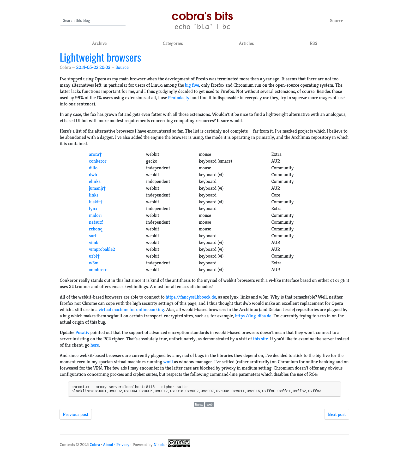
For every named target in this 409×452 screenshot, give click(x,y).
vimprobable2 (102, 249)
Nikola (159, 446)
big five (192, 85)
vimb (93, 242)
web (210, 406)
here (95, 345)
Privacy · (124, 446)
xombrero (98, 269)
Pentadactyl (179, 97)
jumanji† (97, 188)
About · (109, 446)
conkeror (97, 161)
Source (336, 20)
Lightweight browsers (100, 57)
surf (93, 236)
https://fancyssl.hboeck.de (191, 297)
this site (260, 339)
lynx (93, 208)
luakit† (96, 202)
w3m (93, 263)
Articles (246, 43)
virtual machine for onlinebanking (131, 309)
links (93, 195)
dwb (93, 174)
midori (95, 215)
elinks (94, 181)
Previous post (75, 416)
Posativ (82, 332)
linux (199, 406)
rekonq (96, 229)
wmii (168, 362)
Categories (173, 43)
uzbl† (94, 256)
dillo (93, 168)
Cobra (95, 446)
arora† (95, 154)
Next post (337, 416)
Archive (99, 43)
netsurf (96, 222)
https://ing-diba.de (253, 316)
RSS (313, 43)
